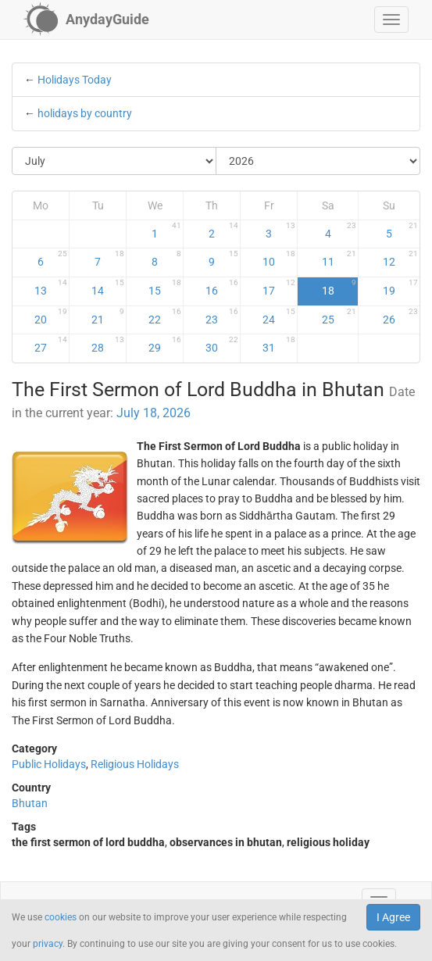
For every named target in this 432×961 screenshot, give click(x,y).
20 (50, 316)
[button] (391, 19)
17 (278, 287)
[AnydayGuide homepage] (86, 19)
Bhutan (30, 803)
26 (400, 316)
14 (107, 287)
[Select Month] (114, 161)
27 (50, 344)
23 (221, 316)
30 (221, 344)
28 (107, 344)
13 (50, 287)
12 (400, 258)
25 (339, 316)
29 (164, 344)
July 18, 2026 (153, 412)
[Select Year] (318, 161)
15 (164, 287)
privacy (47, 943)
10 (278, 258)
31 (278, 344)
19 (400, 287)
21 (107, 316)
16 (221, 287)
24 (278, 316)
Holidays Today (74, 79)
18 (339, 287)
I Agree (393, 917)
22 (164, 316)
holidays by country (84, 113)
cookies (61, 917)
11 (339, 258)
